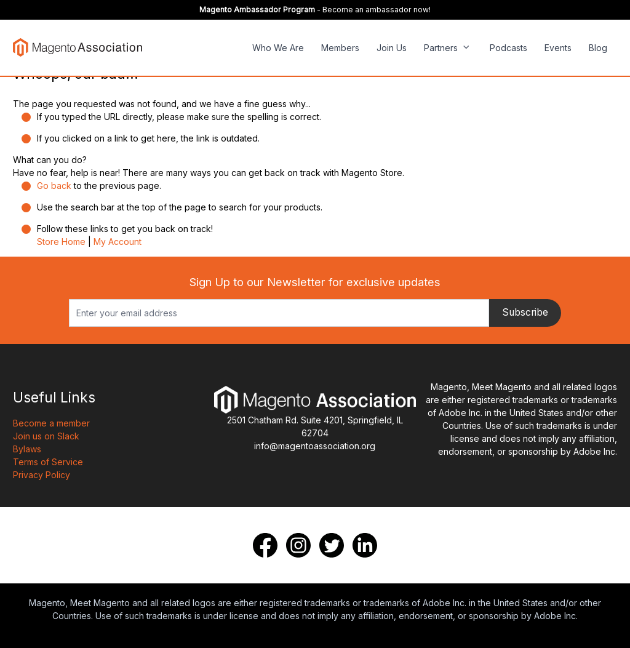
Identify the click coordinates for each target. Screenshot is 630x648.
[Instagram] (298, 545)
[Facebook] (265, 545)
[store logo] (77, 47)
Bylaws (27, 449)
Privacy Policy (41, 475)
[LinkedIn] (365, 545)
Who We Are (278, 47)
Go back (54, 185)
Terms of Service (48, 462)
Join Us (392, 47)
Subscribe (525, 312)
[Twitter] (331, 545)
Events (558, 47)
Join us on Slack (46, 436)
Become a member (51, 423)
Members (340, 47)
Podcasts (508, 47)
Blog (598, 47)
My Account (118, 241)
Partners (441, 47)
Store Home (61, 241)
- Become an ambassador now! (315, 9)
